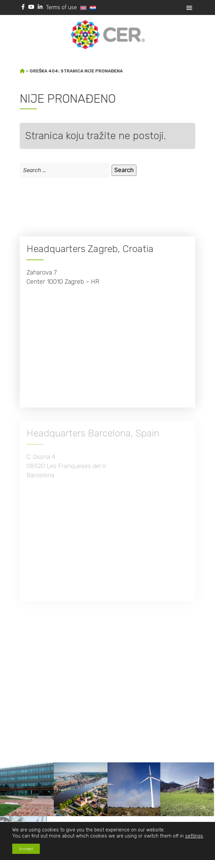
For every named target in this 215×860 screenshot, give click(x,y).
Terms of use (61, 7)
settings (194, 836)
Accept (26, 848)
